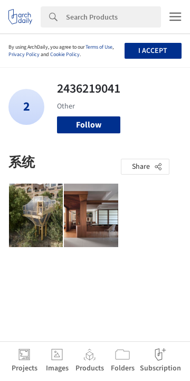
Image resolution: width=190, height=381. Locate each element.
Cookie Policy (65, 54)
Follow (88, 125)
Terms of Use (99, 47)
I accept (152, 51)
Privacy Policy (24, 54)
